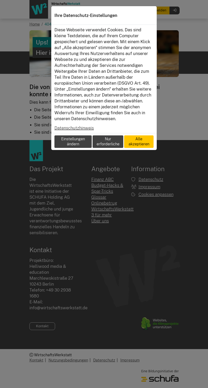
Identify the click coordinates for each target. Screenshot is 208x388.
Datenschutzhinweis (74, 128)
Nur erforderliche (108, 141)
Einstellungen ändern (73, 141)
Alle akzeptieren (139, 141)
